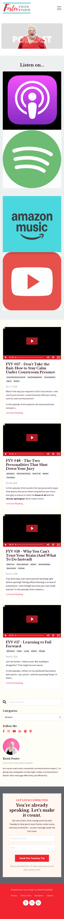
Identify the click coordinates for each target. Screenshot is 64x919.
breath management (35, 377)
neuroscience (11, 568)
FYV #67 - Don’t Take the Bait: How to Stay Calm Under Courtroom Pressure (30, 368)
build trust (10, 564)
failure (19, 651)
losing (26, 651)
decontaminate (49, 377)
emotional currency (23, 473)
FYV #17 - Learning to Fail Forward (28, 644)
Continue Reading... (15, 412)
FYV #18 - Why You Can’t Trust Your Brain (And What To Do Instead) (31, 555)
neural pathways (44, 564)
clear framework (22, 564)
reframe (21, 568)
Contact (49, 895)
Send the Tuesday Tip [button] (32, 858)
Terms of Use (25, 895)
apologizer (10, 473)
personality (11, 477)
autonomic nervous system (16, 377)
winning (42, 651)
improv (9, 381)
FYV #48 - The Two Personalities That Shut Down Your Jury (27, 465)
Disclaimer (39, 895)
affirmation (10, 651)
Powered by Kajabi (32, 912)
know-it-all (36, 473)
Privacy (14, 895)
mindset (16, 381)
